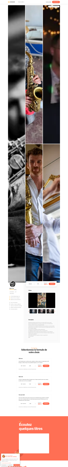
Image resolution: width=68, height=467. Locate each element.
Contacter (52, 283)
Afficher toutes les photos (54, 6)
